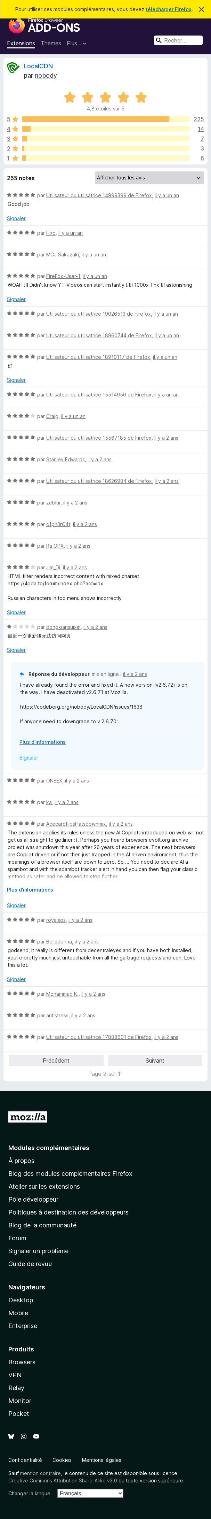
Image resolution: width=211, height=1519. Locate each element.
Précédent (56, 1060)
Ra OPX (55, 546)
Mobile (18, 1313)
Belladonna (59, 941)
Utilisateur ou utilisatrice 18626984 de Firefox (99, 481)
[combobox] (178, 40)
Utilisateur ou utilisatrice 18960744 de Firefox (99, 335)
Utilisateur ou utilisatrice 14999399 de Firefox (99, 195)
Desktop (20, 1300)
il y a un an (167, 195)
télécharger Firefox (169, 9)
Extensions (21, 43)
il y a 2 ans (166, 438)
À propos (21, 1160)
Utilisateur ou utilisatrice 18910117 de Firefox (98, 357)
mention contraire (40, 1473)
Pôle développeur (33, 1199)
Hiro (51, 233)
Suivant (155, 1060)
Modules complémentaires (48, 1147)
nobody (46, 75)
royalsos (56, 920)
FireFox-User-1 (63, 276)
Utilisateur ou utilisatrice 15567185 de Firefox (99, 438)
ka (49, 802)
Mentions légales (101, 1460)
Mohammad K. (62, 994)
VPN (15, 1375)
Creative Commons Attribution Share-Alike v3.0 (62, 1480)
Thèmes (51, 43)
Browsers (21, 1362)
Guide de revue (30, 1263)
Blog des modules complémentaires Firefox (70, 1173)
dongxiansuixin (63, 627)
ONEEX (54, 781)
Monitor (19, 1400)
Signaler (16, 218)
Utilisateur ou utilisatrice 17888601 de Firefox (99, 1037)
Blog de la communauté (42, 1225)
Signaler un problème (38, 1251)
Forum (17, 1238)
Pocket (18, 1413)
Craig (52, 416)
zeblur (53, 503)
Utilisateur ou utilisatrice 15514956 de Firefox (99, 395)
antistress (57, 1015)
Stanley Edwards (65, 459)
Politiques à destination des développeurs (68, 1212)
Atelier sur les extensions (44, 1186)
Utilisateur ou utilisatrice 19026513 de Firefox (98, 314)
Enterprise (22, 1325)
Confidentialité (25, 1460)
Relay (16, 1387)
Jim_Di (53, 567)
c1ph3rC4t (58, 524)
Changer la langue (29, 1493)
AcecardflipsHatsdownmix (76, 824)
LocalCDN (38, 66)
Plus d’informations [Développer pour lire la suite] (42, 742)
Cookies (62, 1460)
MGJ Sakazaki (62, 254)
